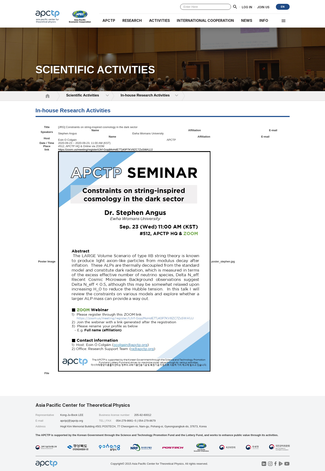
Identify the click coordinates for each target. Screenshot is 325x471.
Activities (159, 20)
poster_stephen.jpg (223, 261)
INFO (263, 20)
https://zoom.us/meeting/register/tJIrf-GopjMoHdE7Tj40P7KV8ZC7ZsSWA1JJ (105, 149)
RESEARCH (132, 20)
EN (283, 6)
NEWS (246, 20)
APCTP (108, 20)
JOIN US (263, 7)
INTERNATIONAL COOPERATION (205, 20)
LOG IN (247, 7)
